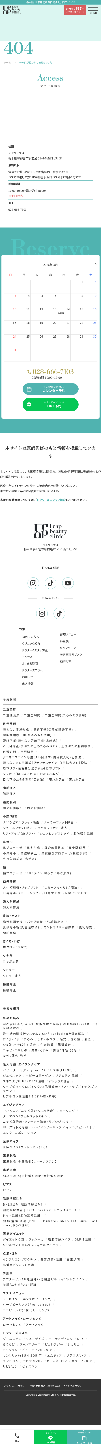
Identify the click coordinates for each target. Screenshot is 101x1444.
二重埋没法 (12, 715)
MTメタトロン (57, 1361)
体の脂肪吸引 (37, 808)
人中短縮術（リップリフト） (22, 887)
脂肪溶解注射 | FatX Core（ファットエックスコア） (40, 1210)
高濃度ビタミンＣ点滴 (18, 1265)
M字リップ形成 (76, 893)
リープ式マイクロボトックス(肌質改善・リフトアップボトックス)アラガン (50, 1089)
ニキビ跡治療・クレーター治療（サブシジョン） (36, 1121)
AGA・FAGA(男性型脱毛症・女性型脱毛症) (34, 1176)
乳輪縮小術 (56, 922)
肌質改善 (65, 1045)
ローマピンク (13, 1324)
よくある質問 (30, 663)
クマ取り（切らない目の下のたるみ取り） (32, 774)
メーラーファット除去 (59, 822)
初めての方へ (30, 636)
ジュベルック (13, 1075)
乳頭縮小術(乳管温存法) (22, 927)
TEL (16, 1437)
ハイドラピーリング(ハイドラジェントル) (63, 1127)
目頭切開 (10, 752)
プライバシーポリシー (15, 1386)
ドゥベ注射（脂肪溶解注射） (23, 1215)
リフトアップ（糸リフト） (20, 833)
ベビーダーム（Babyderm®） (25, 1070)
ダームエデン (13, 1339)
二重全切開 (33, 715)
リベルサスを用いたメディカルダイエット (32, 1245)
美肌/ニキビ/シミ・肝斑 (20, 1285)
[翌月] (95, 264)
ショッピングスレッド (55, 833)
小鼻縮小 (10, 853)
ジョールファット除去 (18, 828)
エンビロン (11, 1361)
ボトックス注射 (60, 1081)
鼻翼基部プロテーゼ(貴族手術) (65, 853)
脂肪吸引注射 (84, 833)
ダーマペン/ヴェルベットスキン (26, 1116)
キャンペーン (68, 648)
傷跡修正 (9, 990)
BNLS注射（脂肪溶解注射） (23, 1204)
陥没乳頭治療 (13, 922)
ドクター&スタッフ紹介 (51, 500)
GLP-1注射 (84, 1239)
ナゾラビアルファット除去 (22, 822)
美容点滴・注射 (52, 1259)
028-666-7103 (17, 209)
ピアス (7, 1190)
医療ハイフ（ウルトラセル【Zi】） (25, 1147)
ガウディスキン (82, 1361)
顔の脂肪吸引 (13, 808)
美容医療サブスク (71, 654)
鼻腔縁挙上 (29, 853)
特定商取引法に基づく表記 (45, 1386)
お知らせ (27, 677)
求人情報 (28, 683)
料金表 (64, 641)
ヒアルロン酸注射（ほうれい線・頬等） (30, 1096)
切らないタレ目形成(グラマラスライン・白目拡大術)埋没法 (46, 763)
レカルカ (74, 1344)
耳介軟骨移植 (55, 848)
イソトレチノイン (73, 1279)
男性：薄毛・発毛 (65, 1050)
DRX (81, 1339)
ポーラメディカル (61, 1339)
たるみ (29, 1039)
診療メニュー (68, 634)
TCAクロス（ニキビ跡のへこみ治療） (30, 1111)
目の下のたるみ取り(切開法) (24, 779)
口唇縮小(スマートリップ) (22, 893)
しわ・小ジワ (47, 1039)
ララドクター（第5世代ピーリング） (28, 1299)
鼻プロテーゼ (13, 848)
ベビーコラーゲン (38, 1075)
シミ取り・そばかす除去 (20, 1045)
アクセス (27, 656)
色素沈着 (47, 1045)
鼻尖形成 (34, 848)
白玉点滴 (74, 1259)
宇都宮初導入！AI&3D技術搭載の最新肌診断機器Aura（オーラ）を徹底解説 (50, 1026)
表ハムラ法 (57, 779)
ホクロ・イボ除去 (15, 947)
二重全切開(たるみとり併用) (66, 715)
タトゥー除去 (12, 976)
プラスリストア (77, 1355)
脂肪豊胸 (9, 933)
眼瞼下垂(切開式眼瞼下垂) (54, 729)
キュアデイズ (36, 1339)
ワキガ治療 (11, 961)
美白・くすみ (40, 1050)
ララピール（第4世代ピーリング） (26, 1310)
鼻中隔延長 (78, 848)
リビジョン (11, 1366)
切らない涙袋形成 (16, 729)
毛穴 (64, 1039)
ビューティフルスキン (37, 1350)
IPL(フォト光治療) (17, 1127)
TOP (22, 629)
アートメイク (35, 1324)
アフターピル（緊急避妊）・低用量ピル (30, 1279)
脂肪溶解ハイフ (60, 1239)
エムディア (55, 1355)
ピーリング (67, 1111)
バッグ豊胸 (35, 922)
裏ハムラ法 (77, 779)
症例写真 (66, 661)
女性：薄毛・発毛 (15, 1056)
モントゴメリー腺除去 (60, 927)
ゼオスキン (30, 1366)
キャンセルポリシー (73, 1386)
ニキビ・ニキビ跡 (15, 1050)
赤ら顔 (76, 1039)
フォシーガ (37, 1239)
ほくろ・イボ (12, 1039)
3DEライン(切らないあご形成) (49, 873)
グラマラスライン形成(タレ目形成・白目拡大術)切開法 (43, 757)
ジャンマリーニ (30, 1344)
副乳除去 (86, 927)
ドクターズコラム (32, 670)
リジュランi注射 (67, 1075)
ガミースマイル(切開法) (62, 887)
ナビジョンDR (33, 1361)
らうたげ (9, 1344)
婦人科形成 (11, 907)
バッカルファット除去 (53, 828)
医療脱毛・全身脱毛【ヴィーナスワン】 (30, 1161)
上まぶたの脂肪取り (76, 746)
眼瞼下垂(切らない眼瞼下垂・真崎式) (31, 741)
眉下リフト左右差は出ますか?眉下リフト (32, 768)
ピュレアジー (55, 1344)
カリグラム (11, 1350)
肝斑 (89, 1039)
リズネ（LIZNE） (62, 1070)
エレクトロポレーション (19, 1133)
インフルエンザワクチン (20, 1259)
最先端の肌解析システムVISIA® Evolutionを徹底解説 (44, 1034)
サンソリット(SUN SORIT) (23, 1355)
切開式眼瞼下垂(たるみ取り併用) (28, 735)
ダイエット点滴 (14, 1239)
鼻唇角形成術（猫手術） (20, 859)
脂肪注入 (9, 794)
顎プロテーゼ (13, 873)
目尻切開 (27, 752)
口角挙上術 (53, 893)
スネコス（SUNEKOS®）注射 (24, 1081)
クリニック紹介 (31, 643)
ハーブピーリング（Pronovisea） (27, 1304)
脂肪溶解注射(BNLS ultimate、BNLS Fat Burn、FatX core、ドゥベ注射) (50, 1223)
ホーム (7, 62)
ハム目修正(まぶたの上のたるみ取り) (31, 746)
